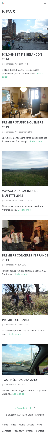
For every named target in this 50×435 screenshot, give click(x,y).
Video (13, 424)
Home (5, 424)
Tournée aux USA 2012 (19, 380)
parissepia (10, 64)
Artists (30, 424)
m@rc (41, 414)
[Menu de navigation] (45, 3)
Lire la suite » (35, 141)
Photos (29, 430)
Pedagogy (19, 430)
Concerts (6, 430)
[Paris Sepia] (3, 3)
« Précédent (21, 408)
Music (22, 424)
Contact (40, 430)
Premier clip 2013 (15, 320)
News (39, 424)
